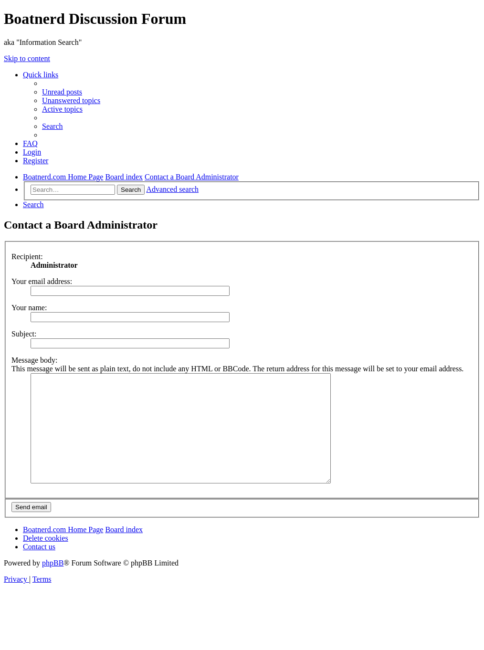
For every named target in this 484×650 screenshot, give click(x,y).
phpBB (52, 584)
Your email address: (41, 281)
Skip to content (27, 58)
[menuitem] (62, 92)
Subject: (23, 334)
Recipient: (27, 256)
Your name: (29, 308)
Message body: (34, 360)
